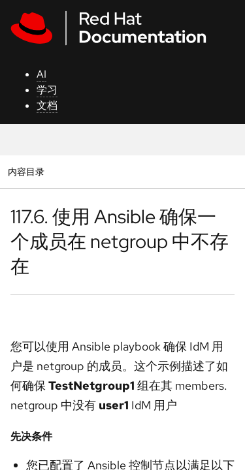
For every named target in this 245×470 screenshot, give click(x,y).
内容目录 (25, 171)
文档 (47, 105)
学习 (47, 90)
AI (41, 74)
